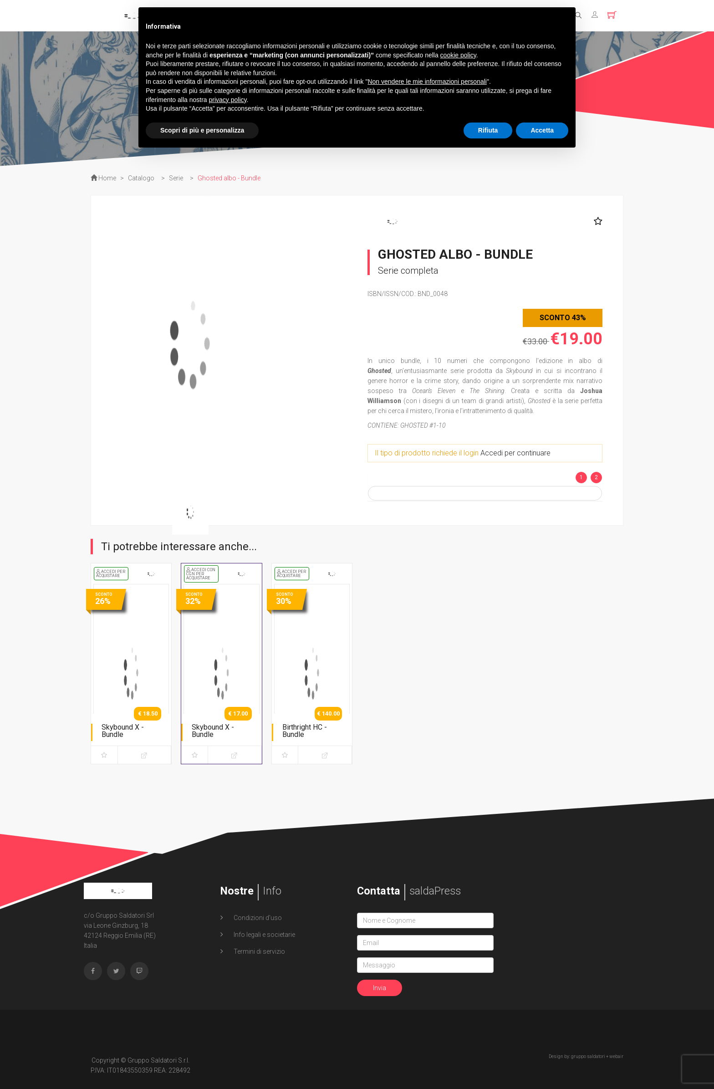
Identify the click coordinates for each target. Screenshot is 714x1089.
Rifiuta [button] (488, 130)
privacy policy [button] (228, 99)
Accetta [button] (542, 130)
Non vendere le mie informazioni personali (426, 81)
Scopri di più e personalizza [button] (202, 130)
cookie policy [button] (458, 55)
